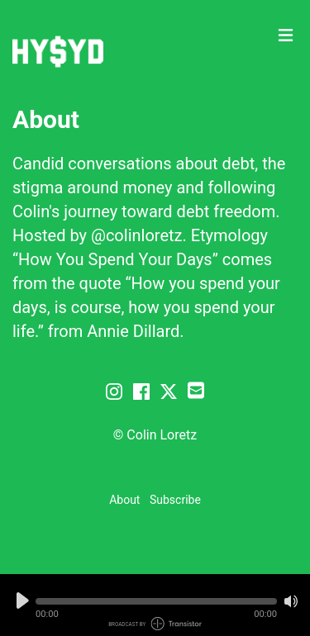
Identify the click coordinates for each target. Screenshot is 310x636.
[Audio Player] (155, 605)
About (124, 499)
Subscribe (175, 499)
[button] (156, 601)
